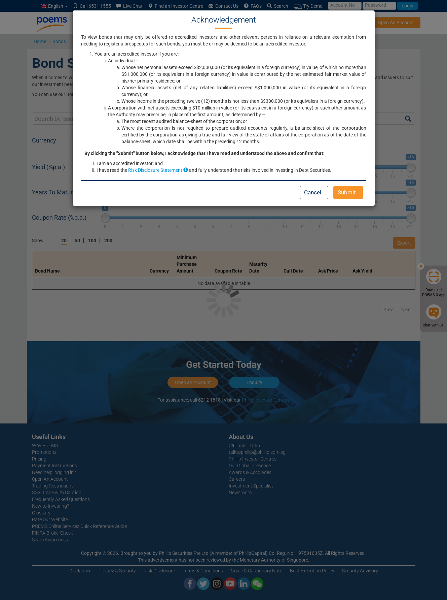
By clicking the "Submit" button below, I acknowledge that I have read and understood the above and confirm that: (204, 153)
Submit (347, 192)
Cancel (312, 192)
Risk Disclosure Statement (158, 170)
